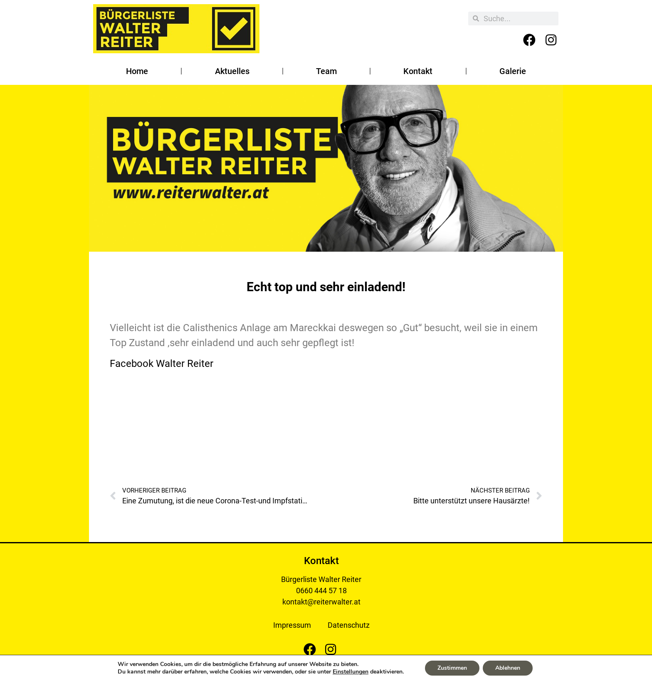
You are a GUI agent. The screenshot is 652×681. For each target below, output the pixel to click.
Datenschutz (349, 625)
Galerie (512, 71)
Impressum (292, 625)
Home (137, 71)
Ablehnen (507, 668)
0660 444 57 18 (321, 590)
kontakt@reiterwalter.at (321, 601)
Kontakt (417, 71)
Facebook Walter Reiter (161, 363)
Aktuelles (232, 71)
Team (326, 71)
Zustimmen (452, 668)
